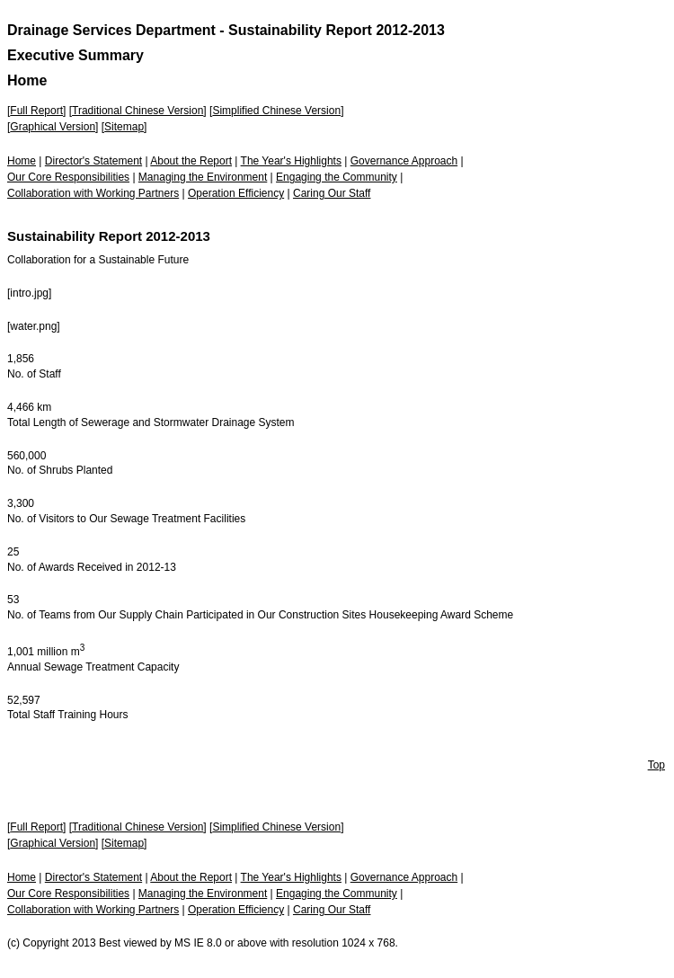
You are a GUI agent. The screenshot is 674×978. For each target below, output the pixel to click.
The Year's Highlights (291, 161)
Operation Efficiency (236, 193)
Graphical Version (52, 126)
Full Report (36, 110)
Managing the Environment (202, 177)
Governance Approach (403, 161)
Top (656, 765)
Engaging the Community (336, 177)
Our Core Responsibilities (68, 177)
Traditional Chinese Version (137, 110)
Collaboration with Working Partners (93, 193)
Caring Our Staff (331, 193)
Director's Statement (93, 161)
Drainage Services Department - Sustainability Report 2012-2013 (226, 30)
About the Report (191, 161)
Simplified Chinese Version (276, 110)
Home (21, 161)
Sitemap (124, 126)
